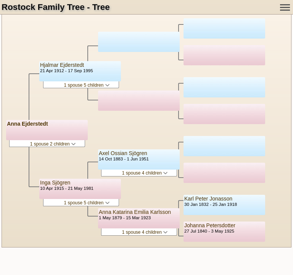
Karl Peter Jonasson (208, 199)
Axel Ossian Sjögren (123, 153)
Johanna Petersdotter (209, 225)
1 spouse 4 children (144, 173)
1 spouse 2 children (53, 144)
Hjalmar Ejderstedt (62, 65)
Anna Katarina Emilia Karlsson (135, 212)
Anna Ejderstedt (27, 124)
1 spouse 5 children (86, 85)
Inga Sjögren (55, 183)
